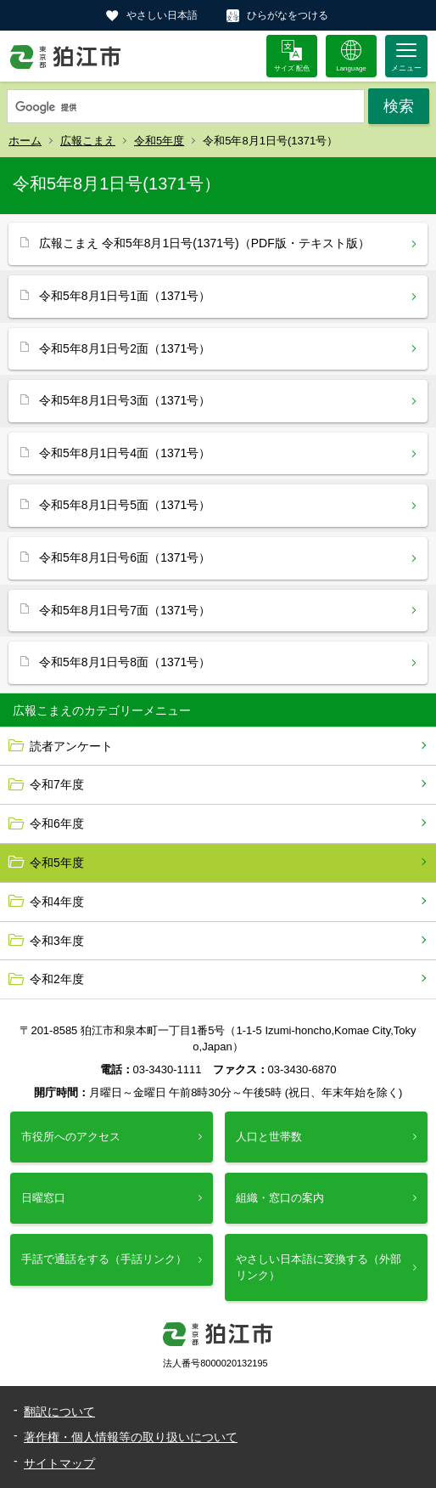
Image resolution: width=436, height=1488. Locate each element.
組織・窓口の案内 (280, 1197)
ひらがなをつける (287, 15)
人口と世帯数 (269, 1136)
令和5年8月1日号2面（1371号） (124, 348)
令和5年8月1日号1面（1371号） (124, 296)
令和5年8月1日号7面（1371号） (124, 610)
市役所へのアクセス (70, 1136)
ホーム (25, 140)
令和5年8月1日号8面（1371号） (124, 662)
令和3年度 (57, 941)
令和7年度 (57, 784)
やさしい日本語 (162, 15)
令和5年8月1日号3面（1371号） (124, 400)
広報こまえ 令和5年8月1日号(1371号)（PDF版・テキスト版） (204, 243)
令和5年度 (159, 140)
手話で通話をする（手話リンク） (104, 1259)
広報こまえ (87, 140)
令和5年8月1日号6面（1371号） (124, 557)
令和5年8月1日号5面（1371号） (124, 505)
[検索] (185, 107)
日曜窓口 (43, 1197)
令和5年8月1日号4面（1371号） (124, 453)
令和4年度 (57, 901)
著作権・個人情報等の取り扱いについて (131, 1437)
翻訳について (59, 1411)
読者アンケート (71, 746)
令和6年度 (57, 823)
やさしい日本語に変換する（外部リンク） (318, 1267)
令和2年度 (57, 979)
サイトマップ (59, 1463)
